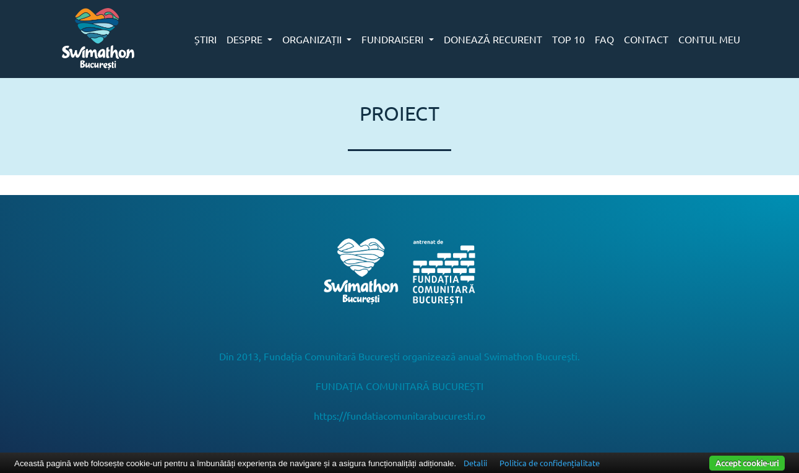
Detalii (475, 463)
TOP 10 (568, 39)
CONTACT (646, 39)
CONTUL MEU (709, 39)
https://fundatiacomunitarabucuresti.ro (399, 415)
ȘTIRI (205, 39)
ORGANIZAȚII (313, 39)
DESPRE (246, 39)
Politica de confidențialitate (549, 463)
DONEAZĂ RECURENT (493, 39)
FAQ (604, 39)
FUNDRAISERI (393, 39)
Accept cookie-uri (747, 463)
